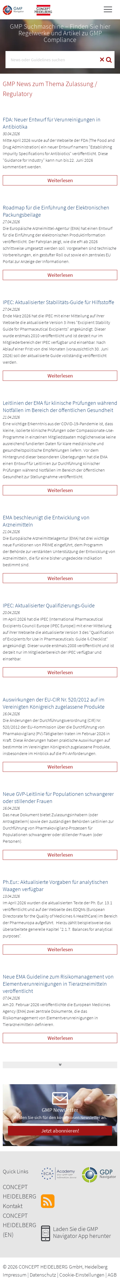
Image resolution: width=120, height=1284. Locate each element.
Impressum (14, 1274)
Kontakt (13, 1206)
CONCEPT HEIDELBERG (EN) (19, 1224)
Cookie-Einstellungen (81, 1274)
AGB (112, 1274)
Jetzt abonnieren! (60, 1130)
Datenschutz (43, 1274)
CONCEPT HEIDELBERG (19, 1191)
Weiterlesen (60, 180)
